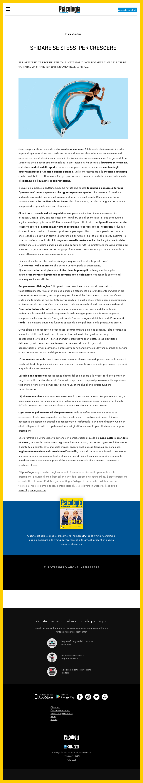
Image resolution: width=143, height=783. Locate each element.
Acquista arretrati (127, 9)
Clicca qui (76, 544)
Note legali (71, 760)
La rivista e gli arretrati (61, 713)
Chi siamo (55, 707)
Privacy (53, 719)
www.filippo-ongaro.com (32, 490)
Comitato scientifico (60, 710)
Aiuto (53, 716)
